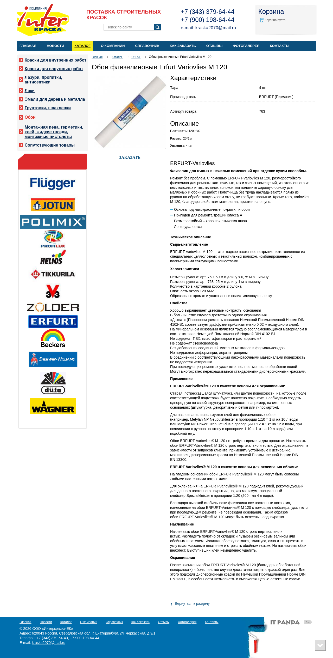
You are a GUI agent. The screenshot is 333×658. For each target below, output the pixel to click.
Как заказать (140, 622)
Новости (46, 622)
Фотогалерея (187, 622)
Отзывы (163, 622)
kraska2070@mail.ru (215, 27)
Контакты (212, 622)
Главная (97, 56)
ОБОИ (135, 56)
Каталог (82, 46)
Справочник (114, 622)
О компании (88, 622)
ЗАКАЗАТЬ (130, 157)
